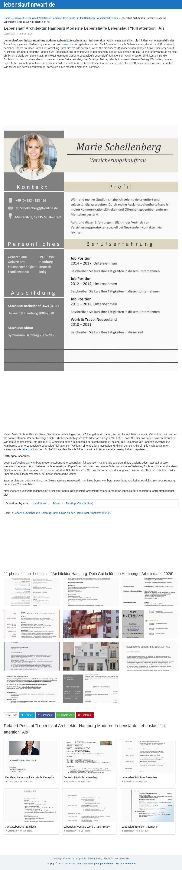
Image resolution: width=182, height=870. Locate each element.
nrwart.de (67, 44)
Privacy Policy (95, 858)
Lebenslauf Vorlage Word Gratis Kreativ (86, 826)
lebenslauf (9, 34)
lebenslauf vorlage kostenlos (79, 863)
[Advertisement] (91, 98)
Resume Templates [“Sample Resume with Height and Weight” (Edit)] (126, 863)
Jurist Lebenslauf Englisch (20, 826)
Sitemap (57, 858)
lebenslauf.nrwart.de (29, 4)
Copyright (81, 858)
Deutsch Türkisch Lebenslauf (80, 777)
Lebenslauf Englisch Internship (140, 826)
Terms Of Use (111, 858)
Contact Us (68, 858)
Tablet (56, 503)
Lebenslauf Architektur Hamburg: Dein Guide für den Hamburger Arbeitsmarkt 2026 (62, 512)
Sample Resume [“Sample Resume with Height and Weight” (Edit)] (104, 863)
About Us (124, 858)
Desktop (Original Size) (79, 503)
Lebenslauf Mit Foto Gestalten (139, 777)
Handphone (39, 503)
